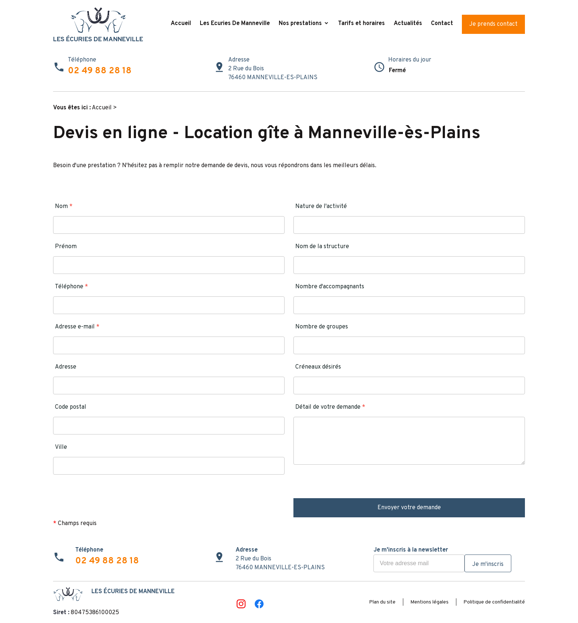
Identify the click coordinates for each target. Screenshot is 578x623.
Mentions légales (429, 602)
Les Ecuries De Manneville (235, 23)
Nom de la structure (322, 246)
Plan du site (382, 602)
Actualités (408, 23)
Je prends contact (493, 24)
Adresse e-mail (77, 327)
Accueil (181, 23)
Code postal (70, 407)
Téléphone (71, 287)
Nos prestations (300, 23)
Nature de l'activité (321, 206)
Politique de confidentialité (494, 602)
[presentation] (349, 483)
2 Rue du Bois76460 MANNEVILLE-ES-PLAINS (272, 73)
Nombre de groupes (321, 327)
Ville (61, 447)
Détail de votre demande (330, 407)
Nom (64, 206)
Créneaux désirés (318, 367)
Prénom (66, 246)
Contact (442, 23)
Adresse (65, 367)
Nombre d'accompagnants (329, 287)
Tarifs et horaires (361, 23)
